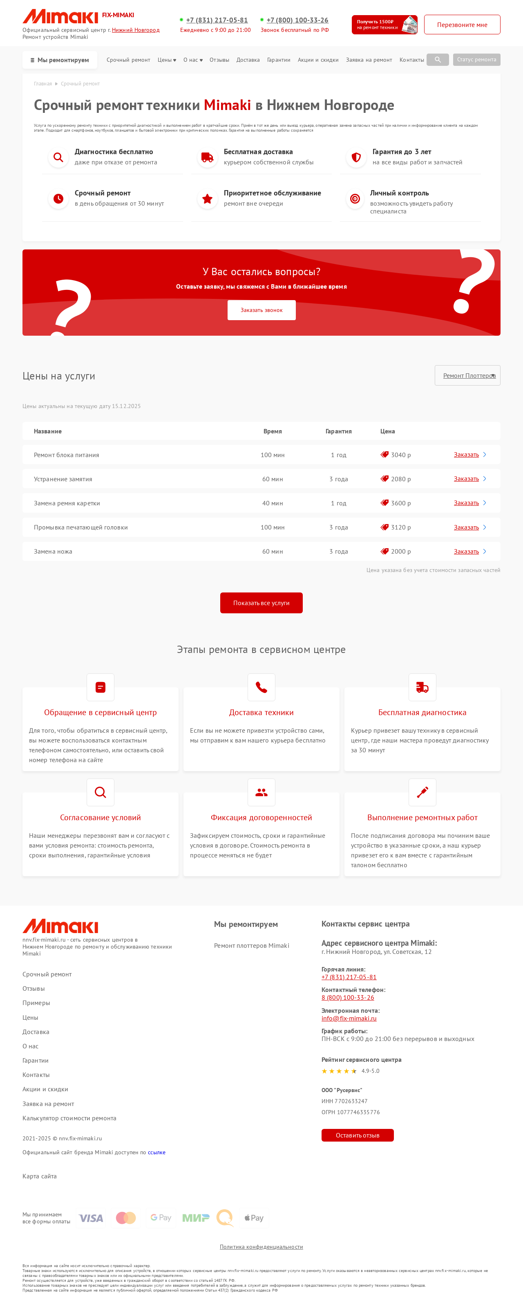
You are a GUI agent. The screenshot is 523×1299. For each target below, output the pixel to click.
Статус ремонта (476, 59)
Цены (167, 59)
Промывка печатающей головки (81, 527)
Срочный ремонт (128, 59)
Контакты (412, 59)
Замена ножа (53, 551)
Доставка (248, 59)
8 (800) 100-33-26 (348, 997)
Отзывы (219, 59)
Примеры (36, 1003)
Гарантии (279, 59)
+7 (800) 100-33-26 (298, 20)
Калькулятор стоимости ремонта (69, 1118)
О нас (193, 59)
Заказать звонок (262, 310)
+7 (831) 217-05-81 (217, 20)
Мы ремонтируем (60, 60)
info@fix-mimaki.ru (349, 1018)
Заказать (471, 454)
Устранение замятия (63, 479)
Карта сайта (39, 1176)
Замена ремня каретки (67, 503)
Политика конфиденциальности (261, 1246)
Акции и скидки (318, 59)
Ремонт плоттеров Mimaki (251, 945)
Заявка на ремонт (369, 59)
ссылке (156, 1152)
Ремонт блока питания (66, 455)
